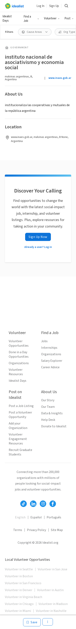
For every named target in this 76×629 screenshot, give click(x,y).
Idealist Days (7, 18)
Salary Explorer (51, 360)
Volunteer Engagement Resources (18, 439)
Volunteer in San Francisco (23, 583)
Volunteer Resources (16, 371)
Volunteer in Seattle (19, 569)
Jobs (44, 341)
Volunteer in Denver (18, 590)
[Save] (32, 622)
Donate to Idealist (53, 426)
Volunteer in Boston (19, 576)
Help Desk (48, 420)
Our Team (48, 407)
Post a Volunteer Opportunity (20, 414)
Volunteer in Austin (50, 590)
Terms (17, 530)
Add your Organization (18, 425)
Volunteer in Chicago (19, 604)
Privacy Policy (36, 530)
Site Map (57, 530)
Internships (49, 347)
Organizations (19, 363)
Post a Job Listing (21, 406)
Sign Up (54, 6)
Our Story (47, 400)
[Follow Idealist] (23, 503)
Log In (40, 6)
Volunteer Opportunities (19, 343)
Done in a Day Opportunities (19, 354)
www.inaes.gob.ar (59, 78)
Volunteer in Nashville (51, 611)
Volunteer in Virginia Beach (23, 597)
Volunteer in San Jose (52, 569)
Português (54, 517)
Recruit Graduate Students (20, 452)
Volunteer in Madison (53, 604)
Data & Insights (52, 413)
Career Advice (50, 367)
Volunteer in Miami (18, 611)
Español (36, 517)
